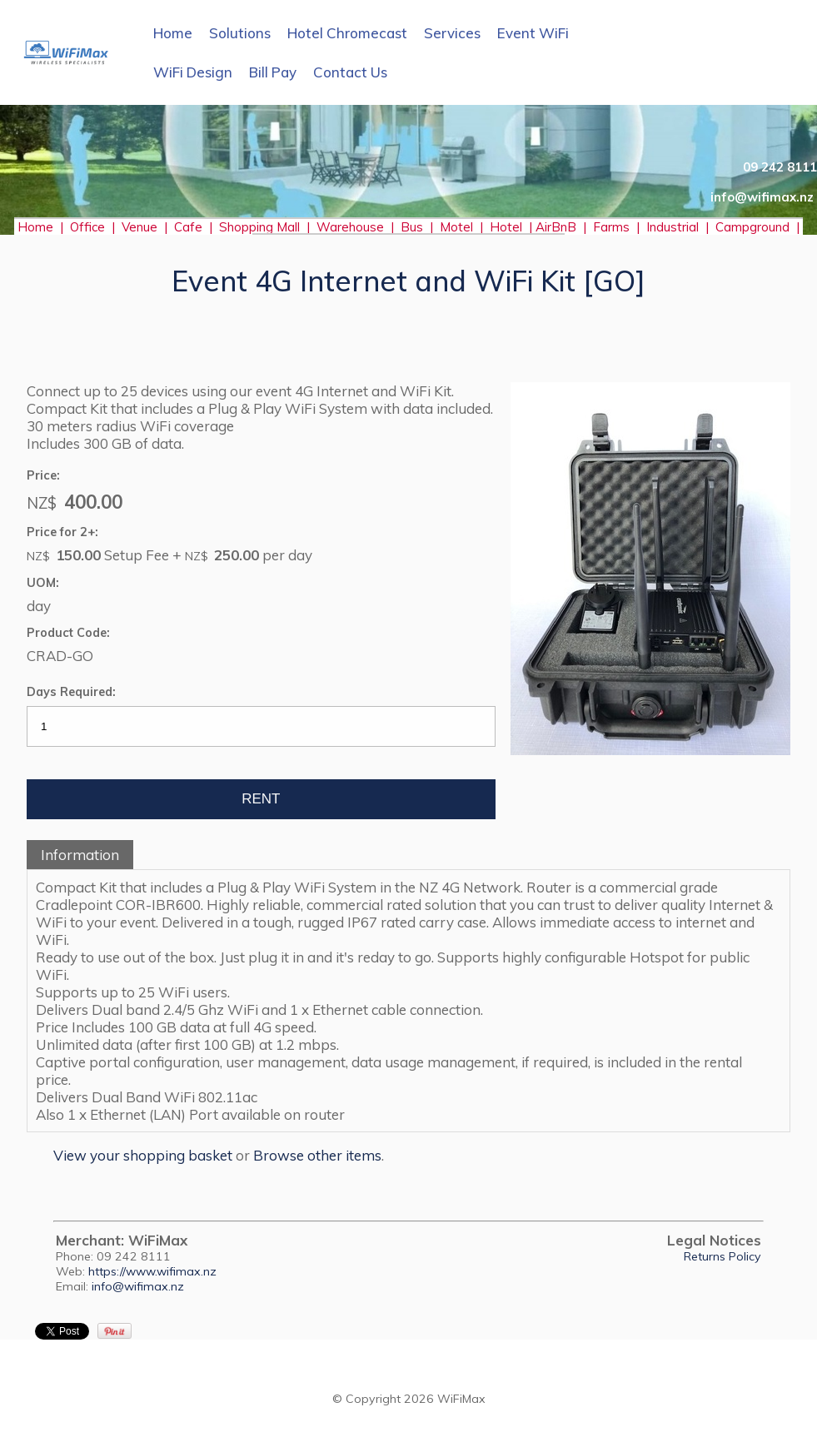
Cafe (188, 227)
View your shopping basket (142, 1155)
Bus (412, 227)
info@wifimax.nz (138, 1286)
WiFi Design (192, 72)
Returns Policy (722, 1256)
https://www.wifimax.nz (152, 1271)
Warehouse (350, 227)
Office (91, 227)
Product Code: (68, 632)
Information (80, 854)
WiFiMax (461, 1398)
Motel (456, 227)
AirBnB (558, 227)
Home (172, 33)
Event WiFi (533, 33)
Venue (139, 227)
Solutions (240, 33)
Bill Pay (272, 72)
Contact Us (350, 72)
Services (452, 33)
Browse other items (317, 1155)
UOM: (43, 582)
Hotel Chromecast (347, 33)
